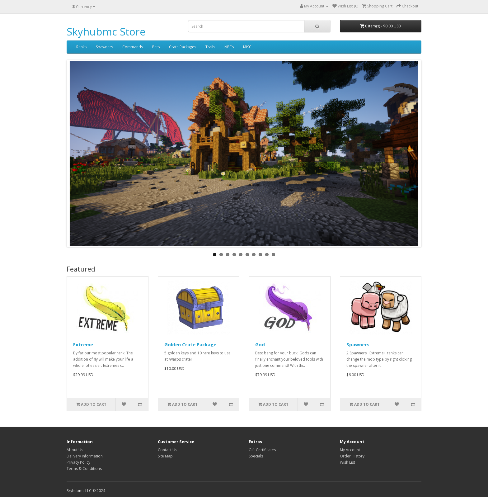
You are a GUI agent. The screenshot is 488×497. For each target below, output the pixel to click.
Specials (256, 456)
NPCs (229, 47)
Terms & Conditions (84, 468)
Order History (352, 456)
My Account (350, 449)
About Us (75, 449)
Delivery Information (85, 456)
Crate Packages (182, 47)
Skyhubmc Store (106, 32)
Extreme (83, 344)
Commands (132, 47)
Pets (156, 47)
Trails (210, 47)
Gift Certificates (262, 449)
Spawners (104, 47)
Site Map (165, 456)
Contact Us (167, 449)
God (260, 344)
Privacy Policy (78, 462)
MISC (247, 47)
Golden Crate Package (190, 344)
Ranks (81, 47)
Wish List (347, 462)
